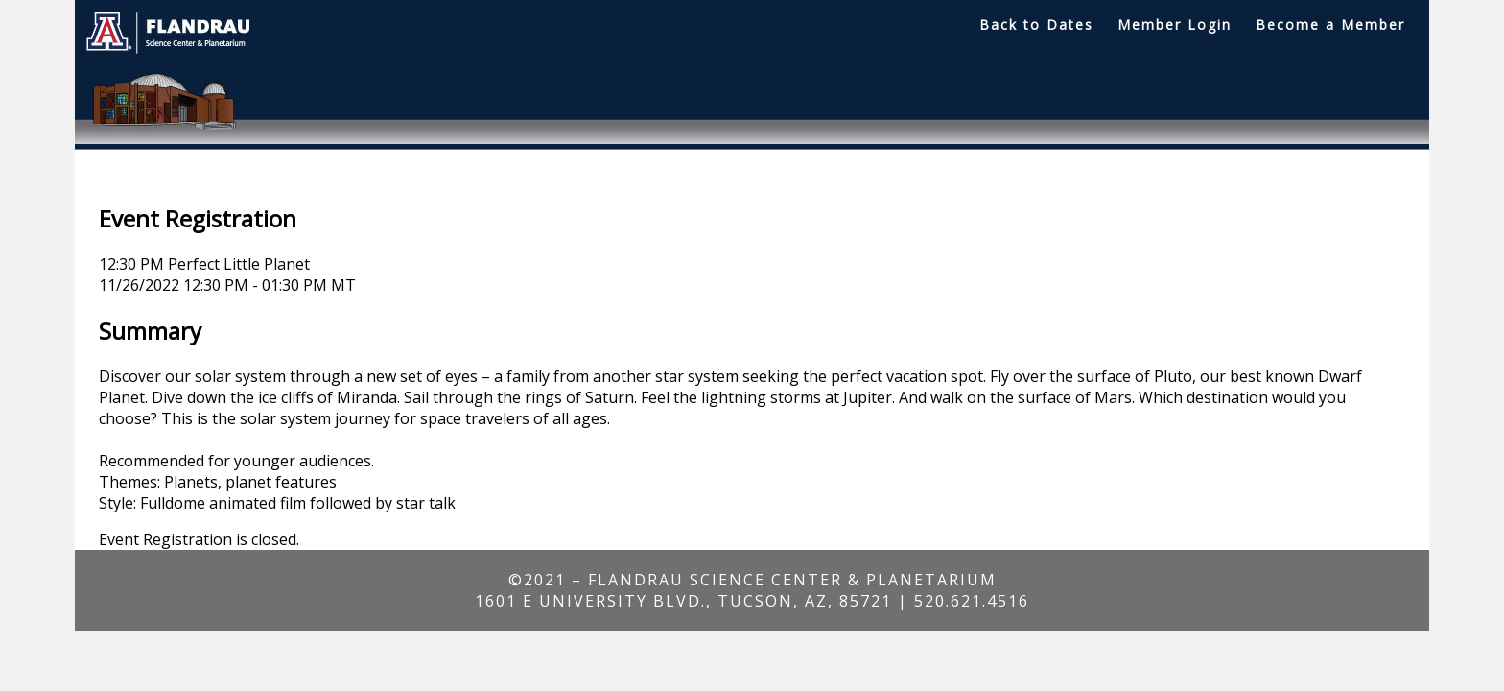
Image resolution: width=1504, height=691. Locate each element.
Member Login (1174, 24)
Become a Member (1330, 24)
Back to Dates (1036, 24)
